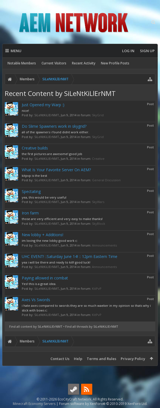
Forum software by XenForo (103, 403)
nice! (25, 110)
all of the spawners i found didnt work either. (55, 132)
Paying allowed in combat (45, 278)
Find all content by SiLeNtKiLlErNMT (35, 326)
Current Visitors (54, 63)
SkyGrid (98, 115)
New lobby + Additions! (42, 234)
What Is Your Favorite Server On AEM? (56, 169)
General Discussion (106, 180)
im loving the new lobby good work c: (50, 240)
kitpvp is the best (34, 175)
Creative (98, 158)
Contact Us (59, 358)
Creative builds (35, 148)
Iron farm (30, 213)
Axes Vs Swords (36, 299)
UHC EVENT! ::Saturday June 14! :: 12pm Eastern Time (69, 256)
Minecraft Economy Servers (34, 403)
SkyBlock (98, 223)
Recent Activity (83, 63)
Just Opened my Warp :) (43, 104)
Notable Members (22, 63)
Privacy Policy (133, 358)
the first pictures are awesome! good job (52, 154)
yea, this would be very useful (44, 197)
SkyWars (98, 202)
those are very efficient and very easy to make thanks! (62, 219)
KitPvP (96, 288)
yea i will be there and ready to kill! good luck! (56, 262)
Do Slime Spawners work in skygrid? (54, 126)
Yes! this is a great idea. (39, 284)
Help (78, 358)
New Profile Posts (115, 63)
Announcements (104, 245)
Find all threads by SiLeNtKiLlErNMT (91, 326)
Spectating (31, 191)
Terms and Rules (101, 358)
